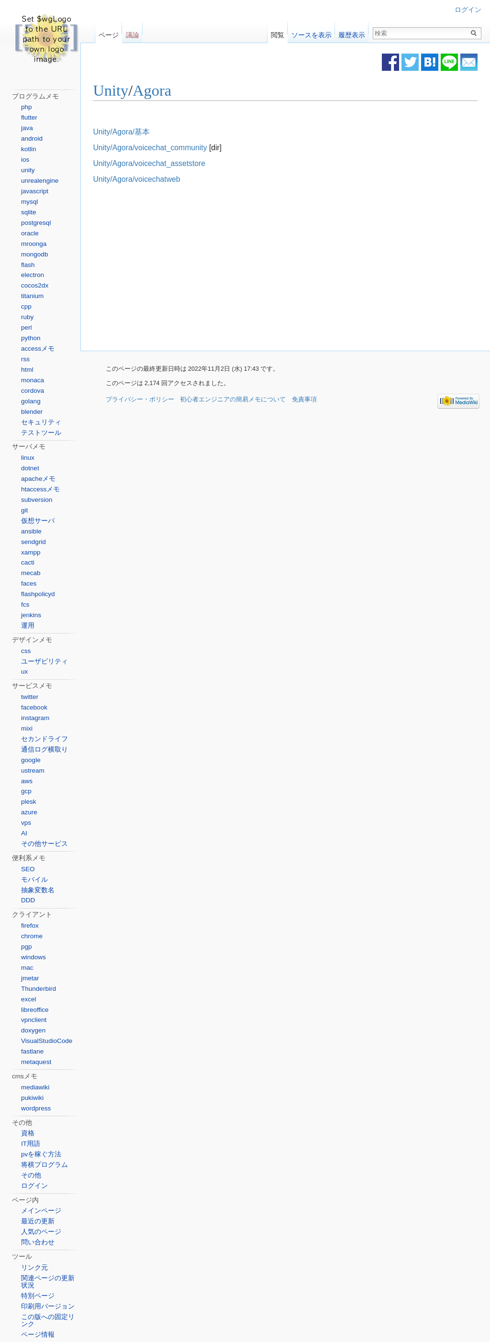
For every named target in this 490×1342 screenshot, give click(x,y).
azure (29, 812)
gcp (26, 791)
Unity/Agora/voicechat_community (165, 148)
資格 (27, 1133)
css (26, 650)
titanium (32, 295)
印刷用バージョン (48, 1306)
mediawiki (35, 1087)
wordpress (36, 1108)
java (27, 128)
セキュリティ (41, 422)
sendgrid (33, 541)
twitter (29, 696)
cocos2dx (34, 285)
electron (32, 274)
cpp (26, 306)
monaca (32, 380)
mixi (27, 728)
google (31, 760)
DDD (28, 900)
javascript (34, 191)
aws (27, 781)
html (27, 369)
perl (26, 327)
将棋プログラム (44, 1164)
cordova (32, 390)
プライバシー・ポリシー (140, 400)
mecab (31, 573)
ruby (27, 317)
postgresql (36, 222)
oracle (30, 233)
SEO (28, 869)
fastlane (32, 1051)
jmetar (30, 978)
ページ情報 (38, 1334)
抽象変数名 (38, 890)
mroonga (33, 243)
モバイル (34, 879)
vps (26, 822)
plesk (28, 801)
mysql (29, 201)
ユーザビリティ (44, 661)
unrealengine (39, 180)
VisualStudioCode (46, 1040)
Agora (167, 91)
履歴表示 (351, 32)
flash (28, 264)
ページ (109, 32)
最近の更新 (38, 1221)
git (24, 510)
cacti (27, 562)
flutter (29, 117)
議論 (132, 32)
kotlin (28, 149)
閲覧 (277, 32)
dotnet (30, 468)
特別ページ (38, 1295)
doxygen (33, 1030)
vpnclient (33, 1019)
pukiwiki (32, 1097)
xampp (31, 552)
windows (33, 957)
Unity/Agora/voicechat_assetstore (164, 164)
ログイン (468, 9)
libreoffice (35, 1009)
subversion (36, 499)
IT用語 (30, 1143)
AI (24, 833)
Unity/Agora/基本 (136, 132)
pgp (26, 946)
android (32, 138)
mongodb (34, 254)
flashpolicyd (38, 594)
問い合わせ (38, 1242)
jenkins (31, 615)
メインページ (41, 1210)
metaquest (36, 1061)
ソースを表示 (311, 32)
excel (28, 999)
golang (31, 401)
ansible (31, 531)
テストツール (41, 432)
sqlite (28, 212)
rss (25, 359)
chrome (32, 936)
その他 (31, 1175)
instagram (35, 717)
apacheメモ (38, 478)
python (31, 338)
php (26, 107)
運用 (27, 625)
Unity (126, 91)
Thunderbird (38, 988)
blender (32, 411)
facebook (34, 707)
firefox (30, 925)
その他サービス (44, 843)
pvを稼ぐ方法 (41, 1154)
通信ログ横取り (44, 749)
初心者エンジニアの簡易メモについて (233, 400)
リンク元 (34, 1267)
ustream (33, 770)
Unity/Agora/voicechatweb (151, 180)
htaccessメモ (40, 489)
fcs (25, 604)
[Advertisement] (212, 268)
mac (27, 967)
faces (28, 583)
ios (25, 159)
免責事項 (304, 400)
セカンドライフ (44, 739)
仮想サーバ (38, 520)
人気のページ (41, 1231)
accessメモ (38, 348)
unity (28, 170)
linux (27, 457)
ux (24, 671)
